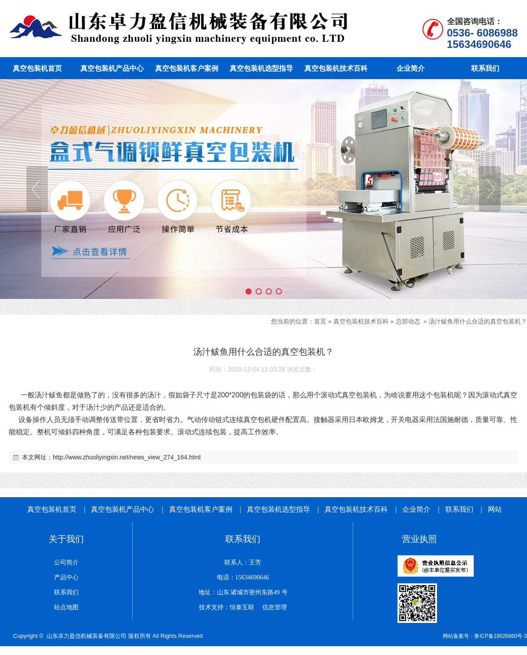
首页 (320, 321)
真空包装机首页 (51, 509)
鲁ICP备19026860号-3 (500, 636)
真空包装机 (359, 395)
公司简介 (66, 562)
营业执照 (419, 539)
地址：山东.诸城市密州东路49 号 (243, 592)
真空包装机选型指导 (278, 509)
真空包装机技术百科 (361, 321)
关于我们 (66, 539)
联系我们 (459, 509)
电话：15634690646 (243, 577)
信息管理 (271, 607)
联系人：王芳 (242, 562)
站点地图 (66, 607)
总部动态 (408, 321)
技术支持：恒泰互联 (226, 607)
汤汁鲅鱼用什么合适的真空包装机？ (478, 321)
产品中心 (66, 577)
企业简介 (417, 509)
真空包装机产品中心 (122, 509)
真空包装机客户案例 (200, 509)
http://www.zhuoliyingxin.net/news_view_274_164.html (127, 457)
